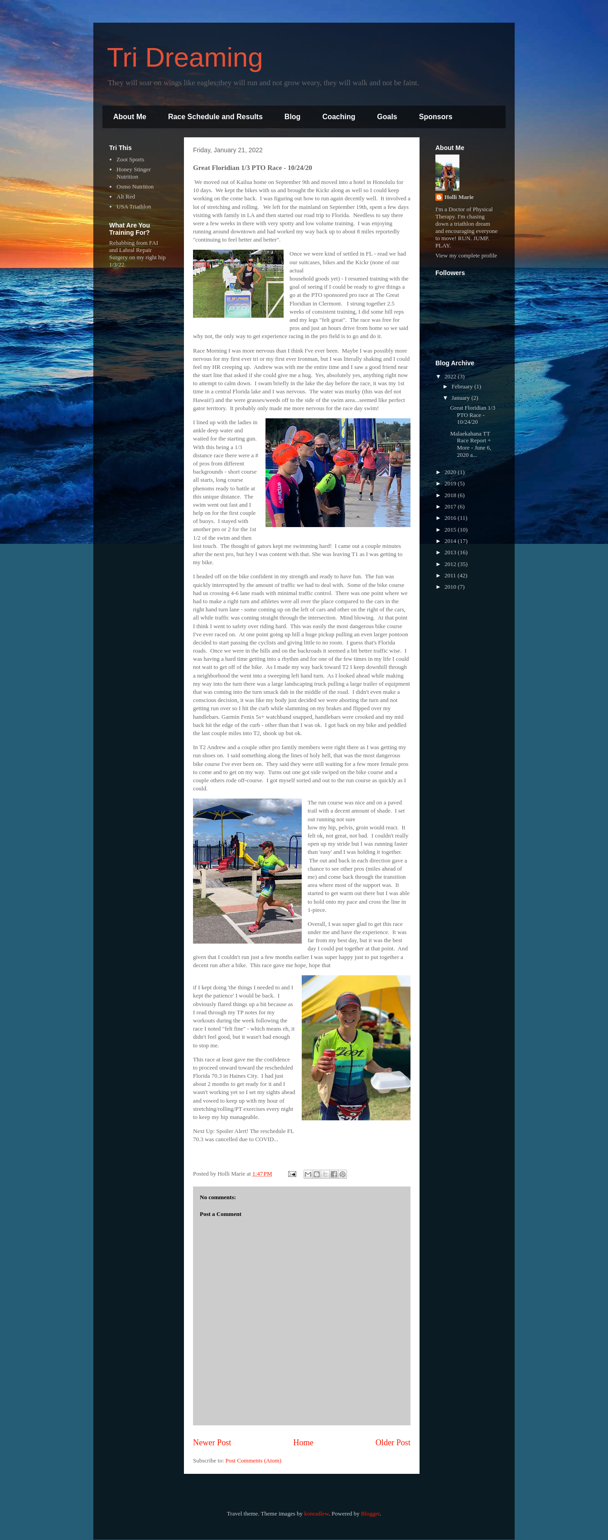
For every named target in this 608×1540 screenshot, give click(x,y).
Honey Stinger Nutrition (133, 173)
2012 (451, 564)
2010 (451, 586)
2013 (451, 552)
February (463, 386)
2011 (451, 575)
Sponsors (436, 117)
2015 (451, 529)
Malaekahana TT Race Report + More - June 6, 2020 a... (470, 444)
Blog (293, 117)
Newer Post (212, 1442)
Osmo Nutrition (135, 186)
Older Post (393, 1442)
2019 (451, 483)
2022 (451, 376)
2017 (451, 506)
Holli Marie (459, 197)
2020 (451, 472)
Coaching (338, 117)
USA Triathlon (133, 206)
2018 (451, 495)
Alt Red (125, 196)
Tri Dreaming (185, 57)
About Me (129, 117)
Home (303, 1442)
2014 (451, 541)
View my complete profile (466, 255)
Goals (387, 117)
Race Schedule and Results (215, 117)
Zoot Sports (130, 159)
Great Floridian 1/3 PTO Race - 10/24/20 (472, 414)
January (462, 397)
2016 (451, 517)
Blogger (370, 1513)
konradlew (316, 1513)
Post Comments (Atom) (254, 1460)
